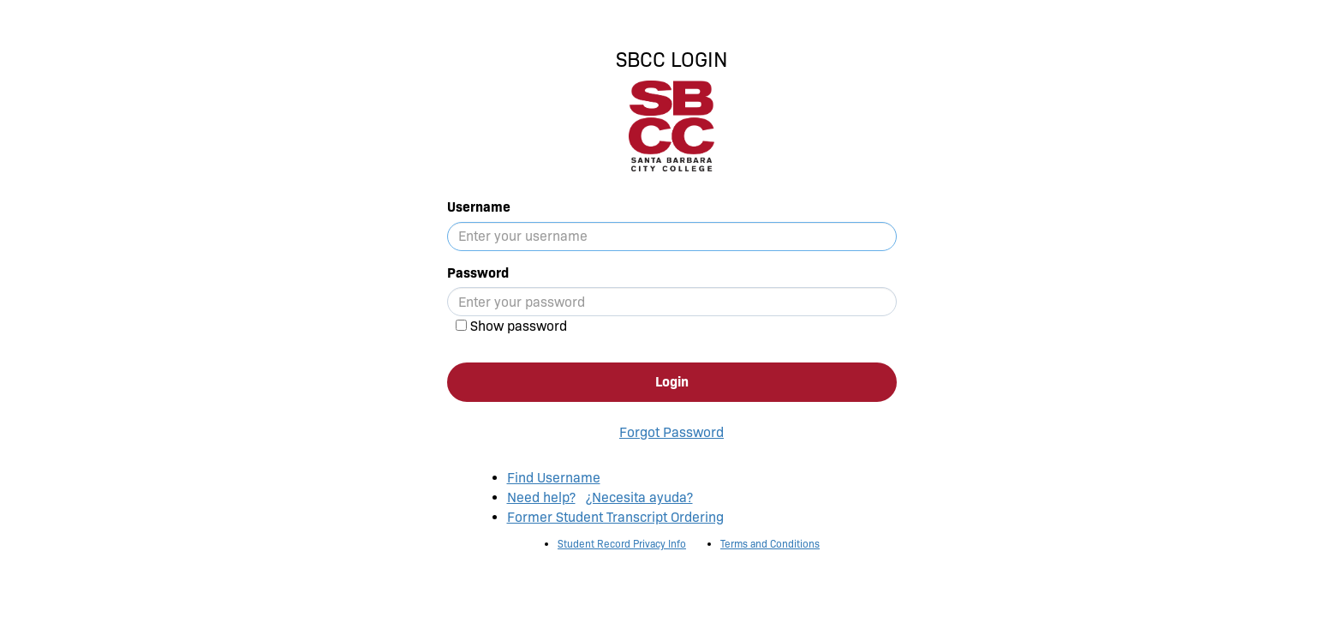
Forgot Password (671, 432)
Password (478, 273)
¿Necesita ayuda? (639, 497)
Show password (518, 326)
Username (478, 207)
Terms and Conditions (770, 543)
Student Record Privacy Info (622, 543)
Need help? (541, 497)
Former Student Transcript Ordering (615, 517)
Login (672, 382)
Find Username (553, 478)
